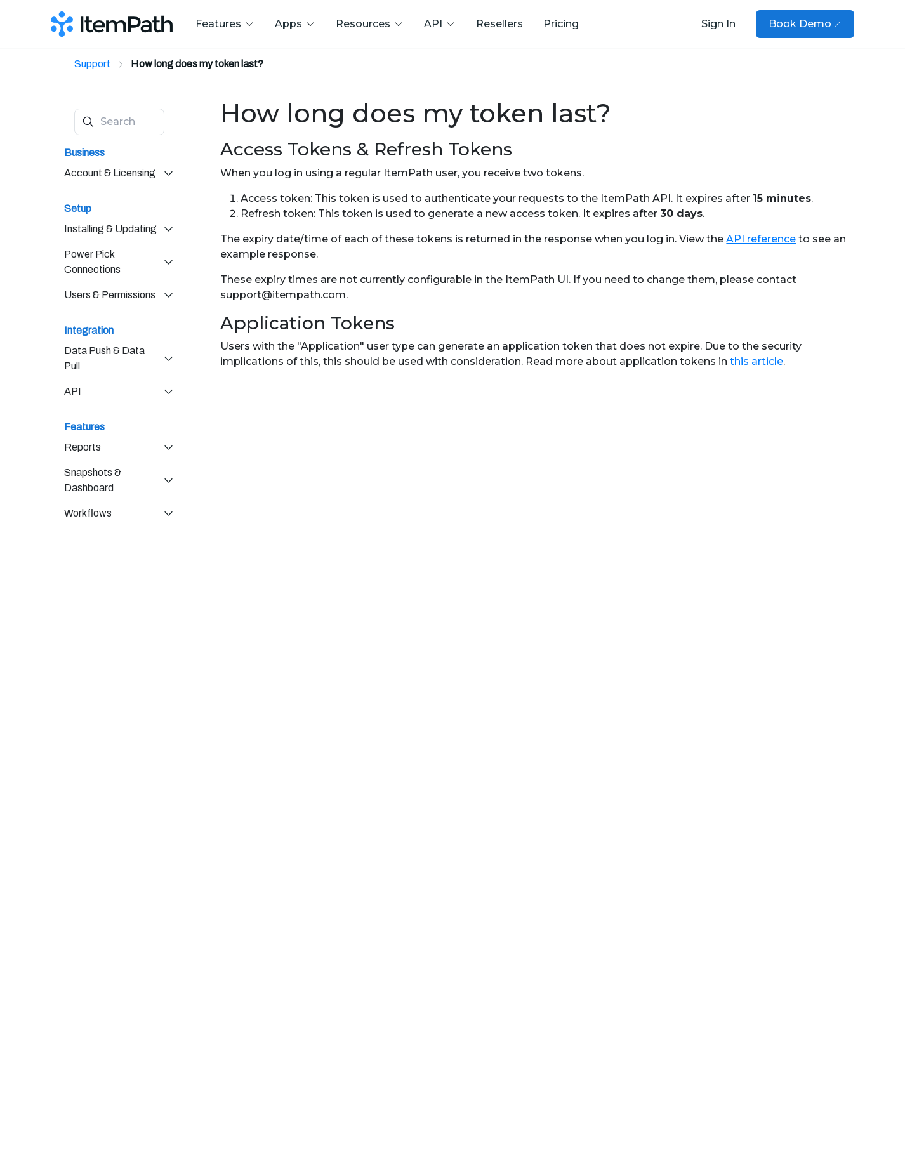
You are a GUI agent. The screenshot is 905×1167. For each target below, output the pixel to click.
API (440, 24)
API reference (761, 239)
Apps (295, 24)
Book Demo (805, 24)
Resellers (499, 24)
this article (756, 361)
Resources (370, 24)
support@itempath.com (283, 295)
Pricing (561, 24)
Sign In (718, 24)
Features (224, 24)
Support (92, 63)
